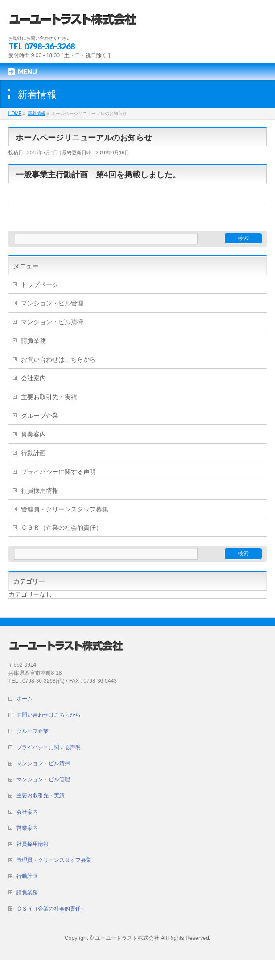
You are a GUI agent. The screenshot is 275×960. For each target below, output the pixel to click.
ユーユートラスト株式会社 (127, 938)
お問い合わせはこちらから (58, 359)
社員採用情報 (39, 490)
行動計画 (33, 453)
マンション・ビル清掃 (52, 321)
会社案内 (33, 378)
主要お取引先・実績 (49, 396)
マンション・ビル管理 (52, 303)
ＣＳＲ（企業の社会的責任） (61, 527)
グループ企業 (39, 415)
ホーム (24, 699)
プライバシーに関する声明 (58, 471)
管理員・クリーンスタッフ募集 (64, 509)
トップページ (39, 284)
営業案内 (33, 434)
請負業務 (33, 340)
